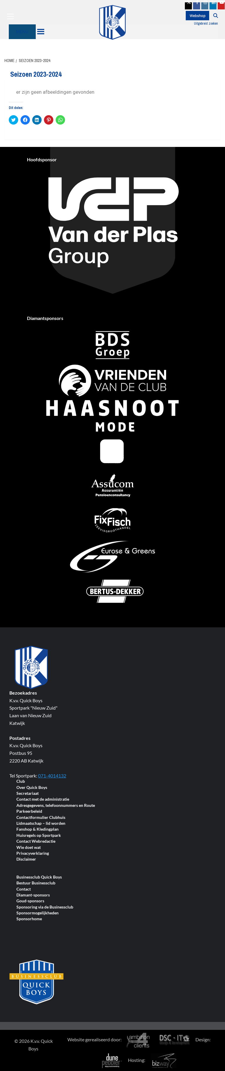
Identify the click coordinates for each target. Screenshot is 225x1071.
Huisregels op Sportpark (38, 835)
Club (20, 781)
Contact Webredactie (35, 841)
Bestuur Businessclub (35, 883)
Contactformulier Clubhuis (40, 817)
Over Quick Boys (31, 787)
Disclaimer (26, 859)
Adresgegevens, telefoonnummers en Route (55, 805)
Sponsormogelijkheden (37, 913)
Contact (23, 889)
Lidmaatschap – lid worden (40, 823)
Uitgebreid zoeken (206, 23)
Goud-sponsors (30, 901)
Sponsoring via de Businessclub (44, 907)
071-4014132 (52, 775)
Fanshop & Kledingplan (37, 829)
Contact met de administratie (42, 799)
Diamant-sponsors (33, 895)
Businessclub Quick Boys (39, 877)
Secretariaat (27, 793)
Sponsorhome (29, 919)
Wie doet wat (28, 847)
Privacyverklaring (32, 853)
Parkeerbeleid (29, 811)
